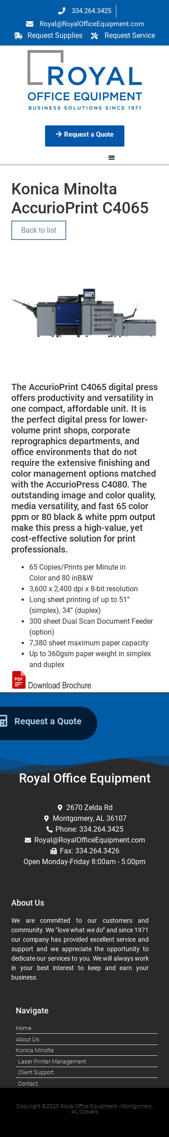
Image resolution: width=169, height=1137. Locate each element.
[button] (111, 157)
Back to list (38, 230)
